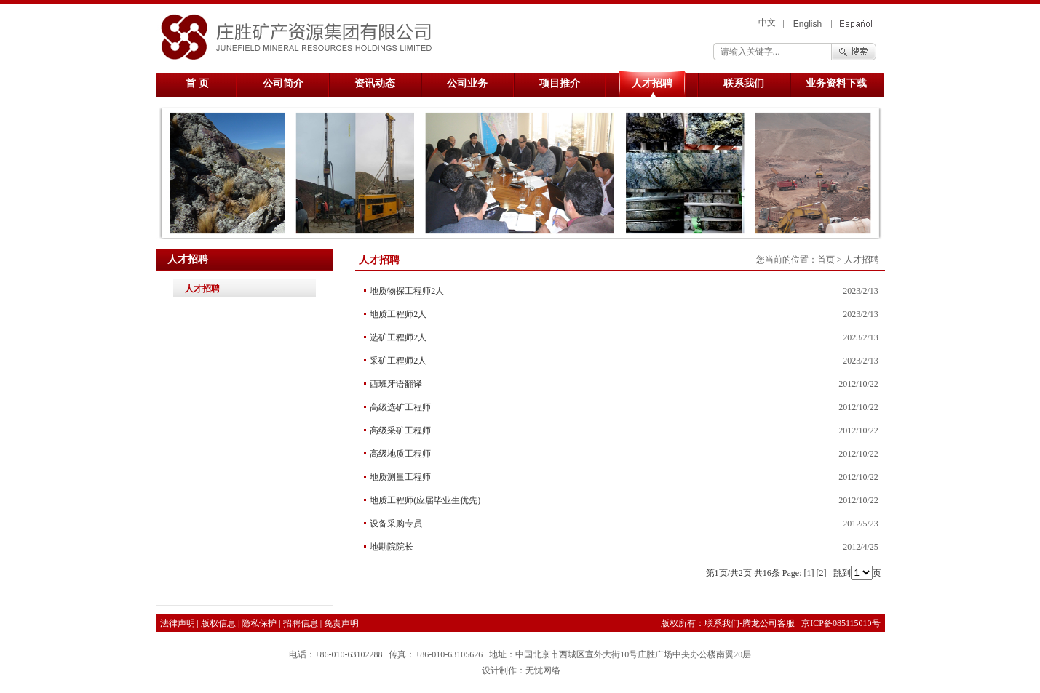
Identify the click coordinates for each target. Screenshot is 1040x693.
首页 (826, 260)
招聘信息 (300, 623)
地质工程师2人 (398, 314)
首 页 (197, 83)
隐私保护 (259, 623)
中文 (767, 22)
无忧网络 (542, 670)
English (807, 24)
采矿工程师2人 (398, 361)
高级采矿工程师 (400, 430)
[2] (822, 573)
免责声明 (341, 623)
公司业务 (467, 83)
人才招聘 (652, 83)
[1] (809, 573)
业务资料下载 (836, 83)
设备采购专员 (396, 523)
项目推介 (559, 83)
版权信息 (218, 623)
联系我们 (743, 83)
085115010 (852, 623)
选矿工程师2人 (398, 337)
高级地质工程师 (400, 454)
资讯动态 (374, 83)
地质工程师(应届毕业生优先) (425, 500)
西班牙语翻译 (396, 384)
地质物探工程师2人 (407, 291)
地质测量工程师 (400, 477)
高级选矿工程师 (400, 407)
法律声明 (177, 623)
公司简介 (283, 83)
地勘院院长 (391, 547)
